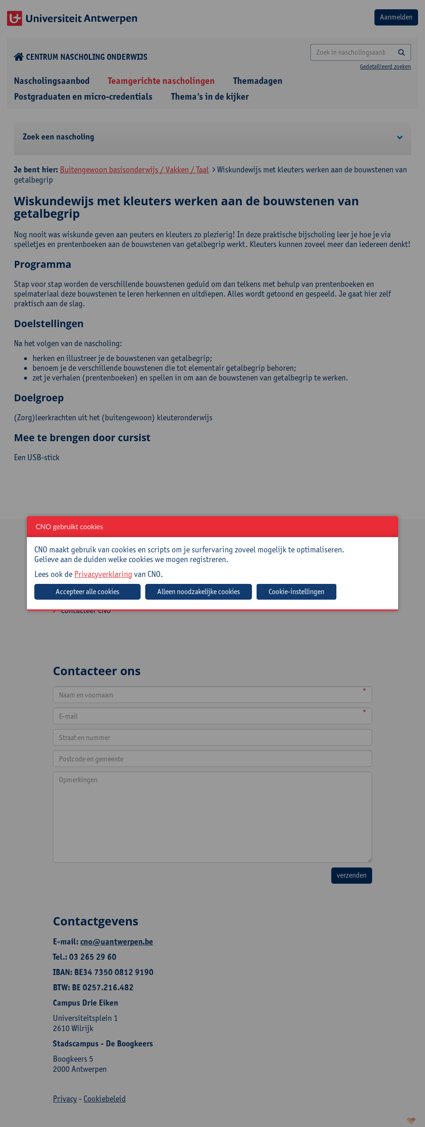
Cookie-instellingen (296, 591)
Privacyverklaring (103, 574)
